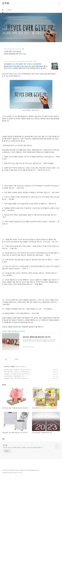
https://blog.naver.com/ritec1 (12, 49)
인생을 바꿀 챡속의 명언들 (12, 51)
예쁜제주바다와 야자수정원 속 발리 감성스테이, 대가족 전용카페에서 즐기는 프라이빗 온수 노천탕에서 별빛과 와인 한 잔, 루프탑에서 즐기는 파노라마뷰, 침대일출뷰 (26, 67)
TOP (58, 567)
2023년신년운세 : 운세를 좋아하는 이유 (14, 472)
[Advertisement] (31, 141)
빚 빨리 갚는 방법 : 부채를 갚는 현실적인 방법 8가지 (17, 466)
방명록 (9, 10)
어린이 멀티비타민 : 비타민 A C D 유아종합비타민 (16, 468)
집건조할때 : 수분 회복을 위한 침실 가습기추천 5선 (16, 470)
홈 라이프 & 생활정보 (9, 463)
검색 (55, 3)
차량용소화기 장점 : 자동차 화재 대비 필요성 (15, 475)
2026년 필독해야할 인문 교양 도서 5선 (15, 54)
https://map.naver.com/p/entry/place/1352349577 (18, 61)
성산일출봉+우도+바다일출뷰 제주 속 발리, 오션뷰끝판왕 (22, 64)
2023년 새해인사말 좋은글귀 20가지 (13, 428)
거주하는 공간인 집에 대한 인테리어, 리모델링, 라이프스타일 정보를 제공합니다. (23, 544)
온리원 (5, 3)
